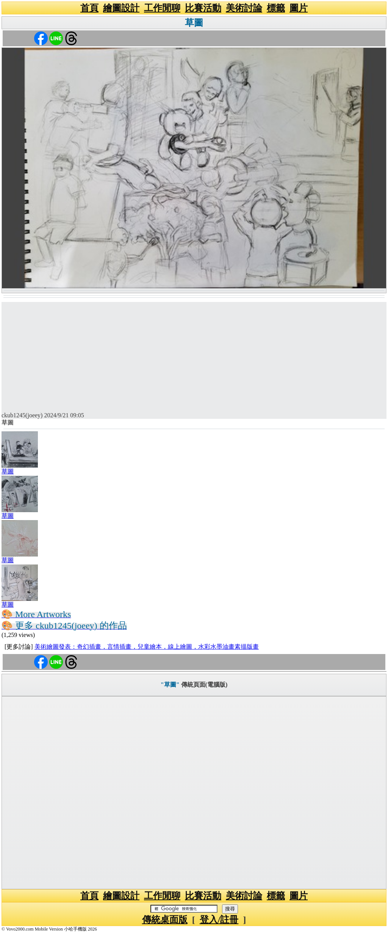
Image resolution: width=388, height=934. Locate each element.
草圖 (194, 23)
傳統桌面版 (165, 920)
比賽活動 (203, 8)
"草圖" (170, 684)
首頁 (89, 8)
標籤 (276, 8)
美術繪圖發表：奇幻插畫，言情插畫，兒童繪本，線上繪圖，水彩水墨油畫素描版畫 (146, 646)
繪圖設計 (121, 8)
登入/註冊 (219, 920)
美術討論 (244, 8)
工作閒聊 (162, 8)
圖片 (298, 8)
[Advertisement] (194, 355)
